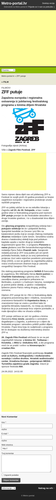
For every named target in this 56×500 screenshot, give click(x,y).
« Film (5, 82)
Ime (3, 422)
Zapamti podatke (10, 475)
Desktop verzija (48, 3)
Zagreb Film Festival (19, 149)
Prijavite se (32, 7)
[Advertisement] (28, 38)
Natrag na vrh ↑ (46, 488)
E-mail (4, 433)
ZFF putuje (21, 76)
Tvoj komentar (7, 453)
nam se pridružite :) (47, 7)
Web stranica (7, 445)
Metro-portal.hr (14, 3)
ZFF (33, 149)
